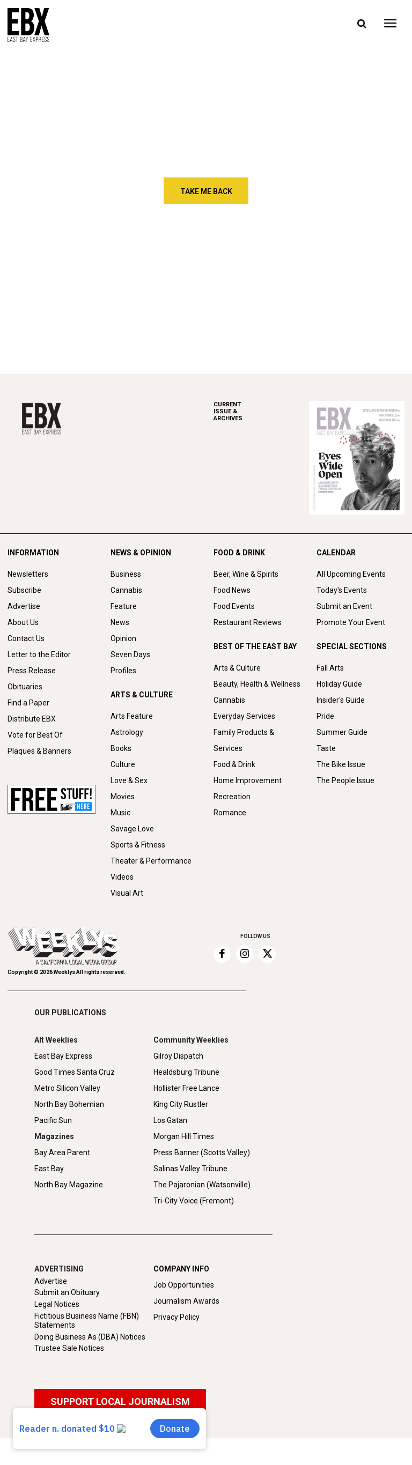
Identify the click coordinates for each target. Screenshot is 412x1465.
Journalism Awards (186, 1301)
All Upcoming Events (351, 574)
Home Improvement (248, 780)
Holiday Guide (339, 684)
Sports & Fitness (138, 845)
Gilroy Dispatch (178, 1056)
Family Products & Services (244, 740)
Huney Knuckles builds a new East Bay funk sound (367, 262)
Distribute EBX (32, 719)
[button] (361, 24)
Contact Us (26, 638)
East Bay (49, 1168)
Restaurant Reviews (248, 622)
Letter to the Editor (39, 654)
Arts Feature (132, 716)
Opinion (123, 638)
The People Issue (345, 780)
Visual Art (127, 893)
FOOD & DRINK (239, 552)
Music (120, 812)
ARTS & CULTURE (142, 694)
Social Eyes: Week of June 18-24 (223, 309)
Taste (326, 748)
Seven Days (130, 654)
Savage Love (132, 828)
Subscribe (24, 590)
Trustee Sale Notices (69, 1348)
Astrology (127, 732)
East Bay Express (63, 1056)
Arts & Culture (237, 668)
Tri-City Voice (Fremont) (193, 1200)
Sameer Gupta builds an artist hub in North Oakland (86, 309)
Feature (124, 606)
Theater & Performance (151, 861)
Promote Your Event (351, 622)
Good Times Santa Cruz (74, 1072)
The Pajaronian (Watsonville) (202, 1184)
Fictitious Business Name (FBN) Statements (86, 1320)
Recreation (232, 796)
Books (121, 748)
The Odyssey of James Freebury (80, 262)
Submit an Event (344, 606)
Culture (123, 764)
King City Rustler (180, 1104)
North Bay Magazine (68, 1184)
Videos (122, 877)
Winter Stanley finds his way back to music (222, 262)
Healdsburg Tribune (186, 1072)
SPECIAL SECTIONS (352, 646)
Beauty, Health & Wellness (257, 684)
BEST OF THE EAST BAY (255, 646)
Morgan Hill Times (183, 1136)
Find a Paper (28, 702)
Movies (123, 796)
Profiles (123, 670)
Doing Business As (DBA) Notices (89, 1337)
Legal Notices (56, 1304)
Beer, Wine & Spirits (246, 574)
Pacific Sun (53, 1120)
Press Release (32, 670)
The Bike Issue (341, 764)
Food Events (234, 606)
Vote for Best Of (35, 735)
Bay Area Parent (62, 1152)
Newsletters (28, 574)
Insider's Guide (341, 700)
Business (126, 574)
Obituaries (25, 686)
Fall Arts (330, 668)
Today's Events (342, 590)
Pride (325, 716)
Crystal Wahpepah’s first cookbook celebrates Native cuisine (366, 313)
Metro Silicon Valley (67, 1088)
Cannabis (126, 590)
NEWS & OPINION (141, 552)
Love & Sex (129, 780)
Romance (230, 812)
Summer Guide (342, 732)
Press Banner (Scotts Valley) (201, 1152)
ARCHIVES (261, 411)
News (120, 622)
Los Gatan (170, 1120)
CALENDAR (336, 552)
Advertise (24, 606)
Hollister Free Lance (186, 1088)
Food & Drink (234, 764)
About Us (23, 622)
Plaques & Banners (39, 751)
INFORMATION (33, 552)
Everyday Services (244, 716)
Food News (232, 590)
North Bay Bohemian (69, 1104)
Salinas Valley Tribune (190, 1168)
